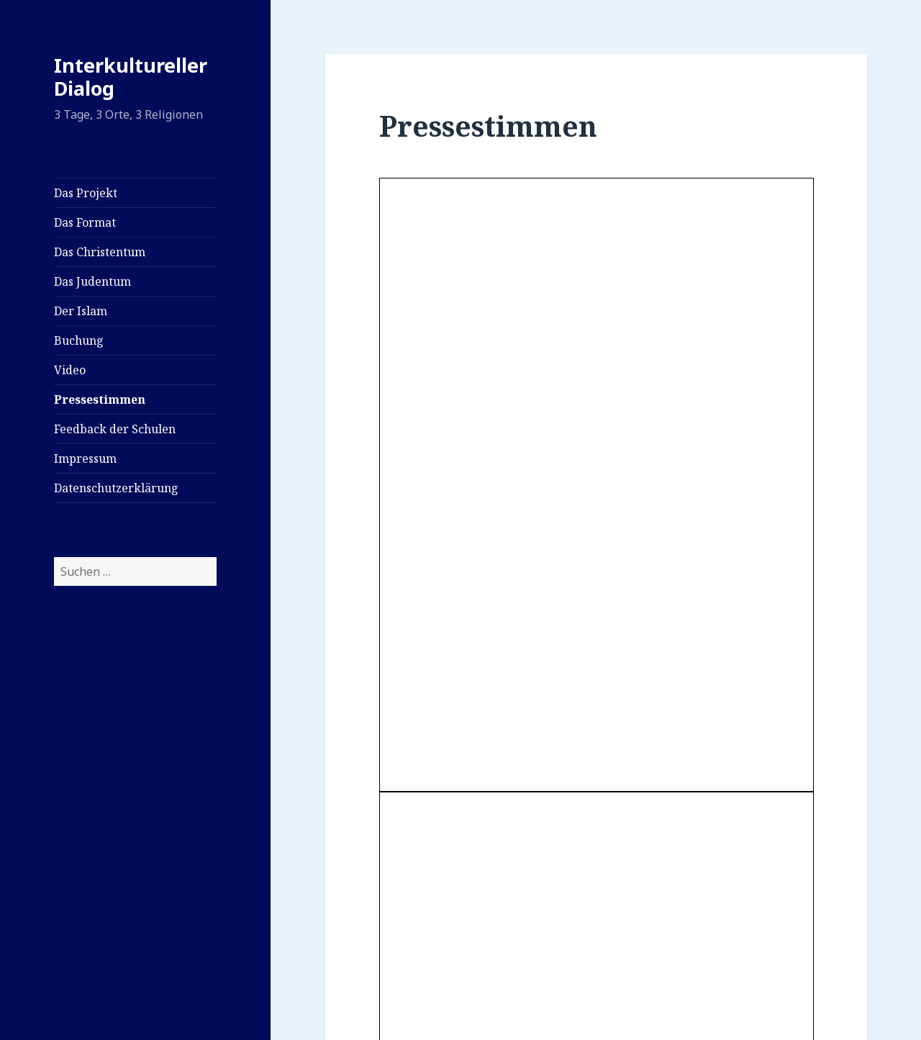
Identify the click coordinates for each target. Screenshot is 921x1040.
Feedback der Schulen (115, 429)
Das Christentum (99, 252)
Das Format (85, 222)
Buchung (79, 340)
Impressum (85, 458)
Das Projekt (85, 193)
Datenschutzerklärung (116, 488)
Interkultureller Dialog (130, 76)
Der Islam (80, 311)
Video (70, 370)
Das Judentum (92, 281)
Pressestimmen (99, 399)
